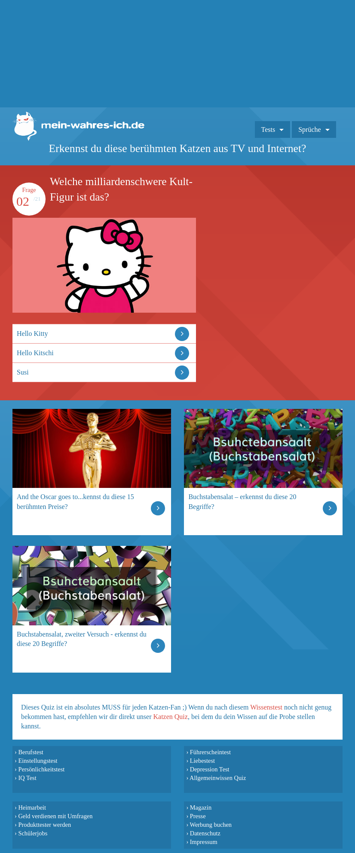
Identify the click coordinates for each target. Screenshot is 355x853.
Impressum (203, 841)
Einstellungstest (37, 760)
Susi (23, 372)
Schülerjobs (32, 833)
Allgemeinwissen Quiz (218, 777)
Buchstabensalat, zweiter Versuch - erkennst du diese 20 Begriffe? (82, 639)
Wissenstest (266, 707)
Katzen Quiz (170, 716)
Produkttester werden (44, 824)
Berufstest (30, 752)
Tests (268, 129)
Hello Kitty (32, 333)
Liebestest (202, 760)
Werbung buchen (211, 824)
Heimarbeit (32, 807)
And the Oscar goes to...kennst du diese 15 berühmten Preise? (75, 501)
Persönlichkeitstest (41, 769)
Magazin (200, 807)
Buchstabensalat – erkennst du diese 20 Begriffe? (242, 501)
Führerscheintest (210, 752)
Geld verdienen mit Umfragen (55, 816)
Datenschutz (205, 833)
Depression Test (210, 769)
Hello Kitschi (35, 352)
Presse (198, 816)
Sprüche (309, 129)
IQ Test (27, 777)
